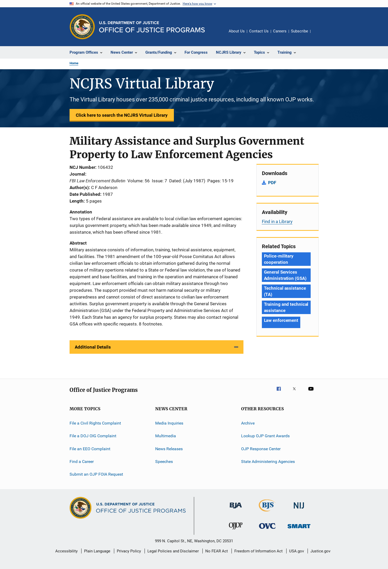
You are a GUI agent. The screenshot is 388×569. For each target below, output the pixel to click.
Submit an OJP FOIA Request (96, 474)
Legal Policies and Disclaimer (173, 551)
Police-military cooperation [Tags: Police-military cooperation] (279, 259)
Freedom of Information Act (258, 551)
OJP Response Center (261, 448)
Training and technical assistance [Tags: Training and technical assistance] (286, 307)
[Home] (152, 26)
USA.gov (296, 551)
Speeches (164, 461)
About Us (237, 31)
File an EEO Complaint (90, 448)
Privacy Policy (129, 551)
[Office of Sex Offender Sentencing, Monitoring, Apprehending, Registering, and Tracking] (299, 529)
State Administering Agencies (268, 461)
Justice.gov (320, 551)
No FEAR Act (216, 551)
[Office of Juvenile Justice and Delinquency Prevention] (235, 530)
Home (74, 63)
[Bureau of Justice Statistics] (267, 512)
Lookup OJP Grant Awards (265, 435)
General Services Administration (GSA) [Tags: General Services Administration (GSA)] (285, 275)
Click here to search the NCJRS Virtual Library (122, 115)
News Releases (169, 448)
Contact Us (259, 31)
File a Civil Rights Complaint (95, 423)
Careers (280, 31)
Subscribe (299, 31)
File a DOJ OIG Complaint (93, 435)
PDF (272, 182)
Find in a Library (277, 221)
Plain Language (97, 551)
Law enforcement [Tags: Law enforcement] (281, 320)
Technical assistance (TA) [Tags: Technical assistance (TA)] (285, 291)
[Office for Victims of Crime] (267, 529)
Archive (248, 423)
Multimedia (165, 435)
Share (318, 35)
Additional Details (93, 347)
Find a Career (82, 461)
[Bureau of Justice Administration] (236, 509)
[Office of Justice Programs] (82, 26)
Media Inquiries (169, 423)
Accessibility (66, 551)
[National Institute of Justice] (299, 509)
